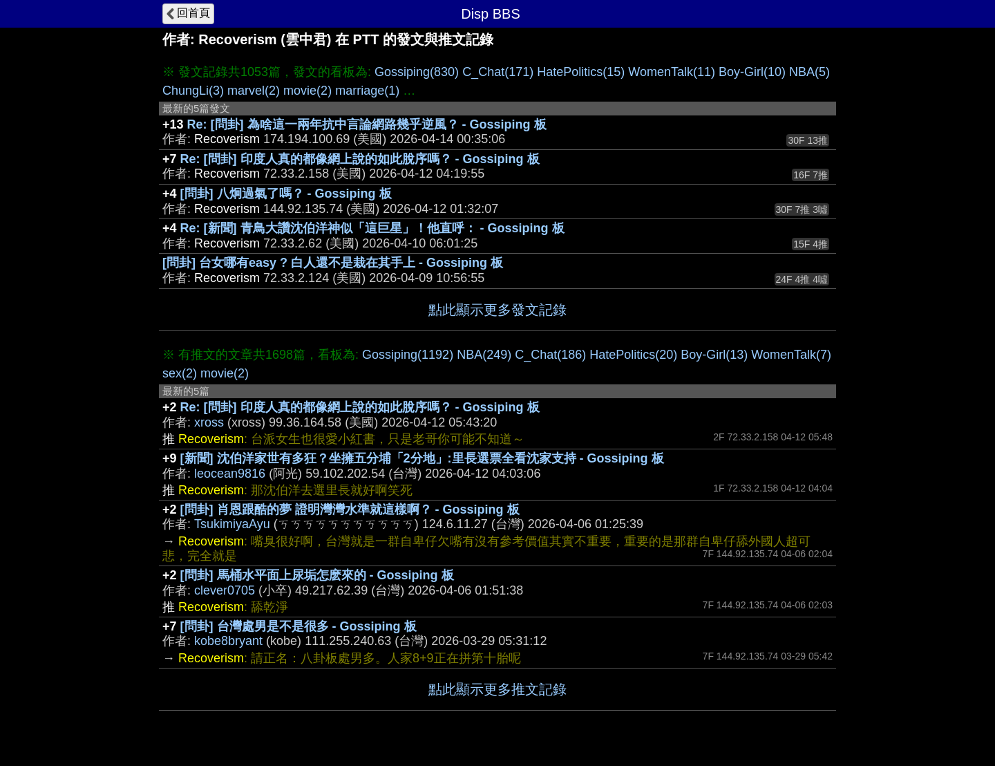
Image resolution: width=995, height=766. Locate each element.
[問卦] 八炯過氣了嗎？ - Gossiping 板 (286, 193)
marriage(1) (367, 90)
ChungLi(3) (193, 90)
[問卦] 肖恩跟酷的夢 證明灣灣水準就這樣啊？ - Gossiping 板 (350, 509)
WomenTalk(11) (671, 72)
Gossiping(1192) (407, 355)
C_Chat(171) (497, 72)
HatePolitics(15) (581, 72)
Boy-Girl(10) (752, 72)
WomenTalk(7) (791, 355)
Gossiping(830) (417, 72)
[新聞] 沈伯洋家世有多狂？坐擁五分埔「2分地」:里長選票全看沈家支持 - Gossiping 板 (422, 458)
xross (209, 422)
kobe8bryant (228, 641)
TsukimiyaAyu (232, 524)
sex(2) (179, 373)
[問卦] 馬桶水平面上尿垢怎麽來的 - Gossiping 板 (317, 575)
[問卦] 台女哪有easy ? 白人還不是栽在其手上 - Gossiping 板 (332, 263)
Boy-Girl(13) (714, 355)
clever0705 (224, 590)
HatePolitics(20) (633, 355)
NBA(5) (809, 72)
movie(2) (307, 90)
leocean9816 (229, 473)
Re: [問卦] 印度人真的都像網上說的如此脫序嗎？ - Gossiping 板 (360, 159)
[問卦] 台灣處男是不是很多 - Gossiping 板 (298, 626)
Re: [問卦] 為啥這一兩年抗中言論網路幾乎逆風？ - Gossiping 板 (367, 124)
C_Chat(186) (550, 355)
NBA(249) (484, 355)
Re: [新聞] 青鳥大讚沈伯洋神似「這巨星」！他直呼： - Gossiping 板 (372, 228)
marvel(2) (253, 90)
